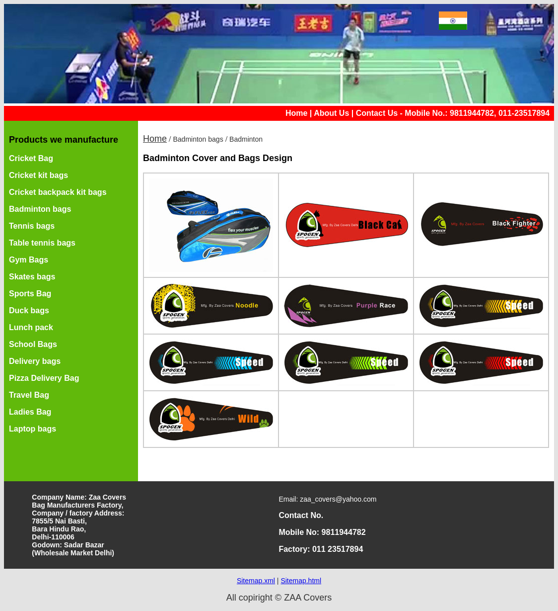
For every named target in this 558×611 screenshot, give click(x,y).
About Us (331, 113)
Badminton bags (40, 209)
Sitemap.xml (256, 581)
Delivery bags (35, 361)
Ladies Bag (30, 412)
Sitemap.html (300, 581)
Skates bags (32, 276)
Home (296, 113)
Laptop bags (32, 429)
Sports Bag (30, 293)
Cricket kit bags (38, 175)
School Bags (33, 344)
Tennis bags (32, 226)
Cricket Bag (31, 158)
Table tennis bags (42, 243)
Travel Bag (29, 395)
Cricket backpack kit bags (58, 192)
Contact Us (377, 113)
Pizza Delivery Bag (44, 378)
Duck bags (29, 310)
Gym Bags (28, 260)
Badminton (246, 139)
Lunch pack (31, 327)
